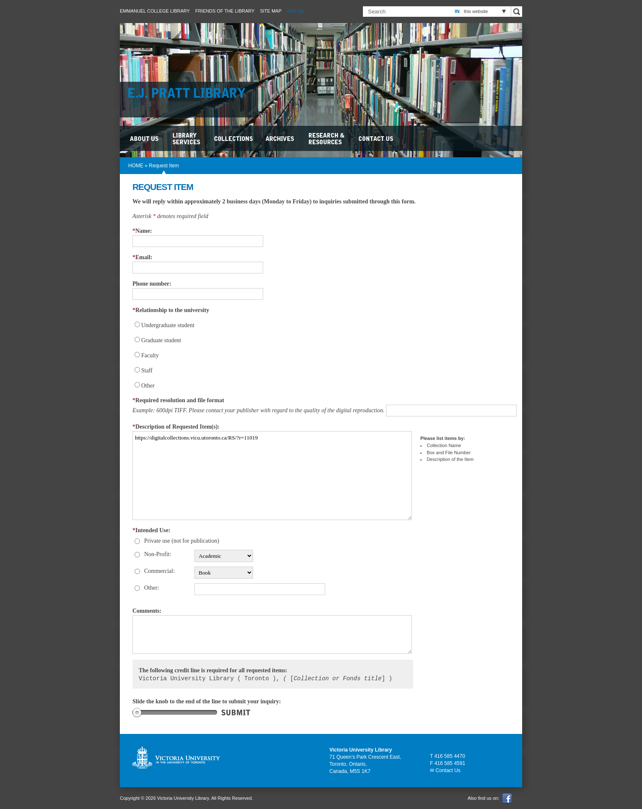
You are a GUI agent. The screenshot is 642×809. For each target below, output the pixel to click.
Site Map (270, 10)
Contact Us (376, 138)
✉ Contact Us (445, 770)
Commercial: (159, 571)
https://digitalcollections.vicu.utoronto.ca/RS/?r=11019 (272, 475)
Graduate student (161, 340)
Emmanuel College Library (155, 10)
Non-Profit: (157, 554)
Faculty (150, 355)
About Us (145, 138)
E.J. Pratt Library (191, 94)
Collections (234, 138)
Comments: (146, 611)
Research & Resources (327, 138)
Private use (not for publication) (181, 541)
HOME (135, 166)
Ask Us (295, 10)
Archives (281, 138)
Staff (147, 370)
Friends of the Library (224, 10)
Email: (142, 257)
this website (476, 11)
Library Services (187, 138)
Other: (151, 588)
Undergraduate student (167, 325)
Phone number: (151, 284)
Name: (142, 231)
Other (148, 385)
